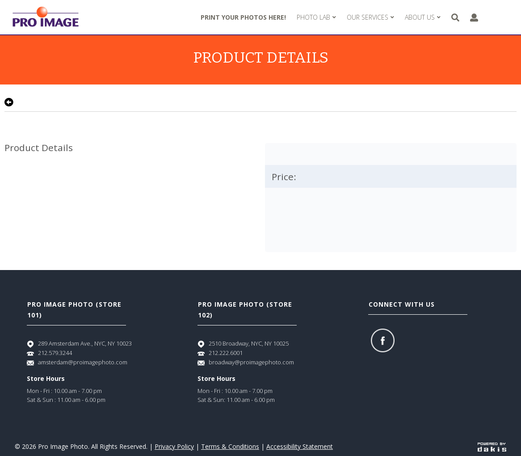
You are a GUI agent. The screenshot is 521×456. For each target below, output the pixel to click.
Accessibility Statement (299, 446)
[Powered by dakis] (492, 446)
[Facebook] (382, 340)
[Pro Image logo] (45, 17)
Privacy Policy (174, 446)
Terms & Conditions (230, 446)
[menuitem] (316, 17)
